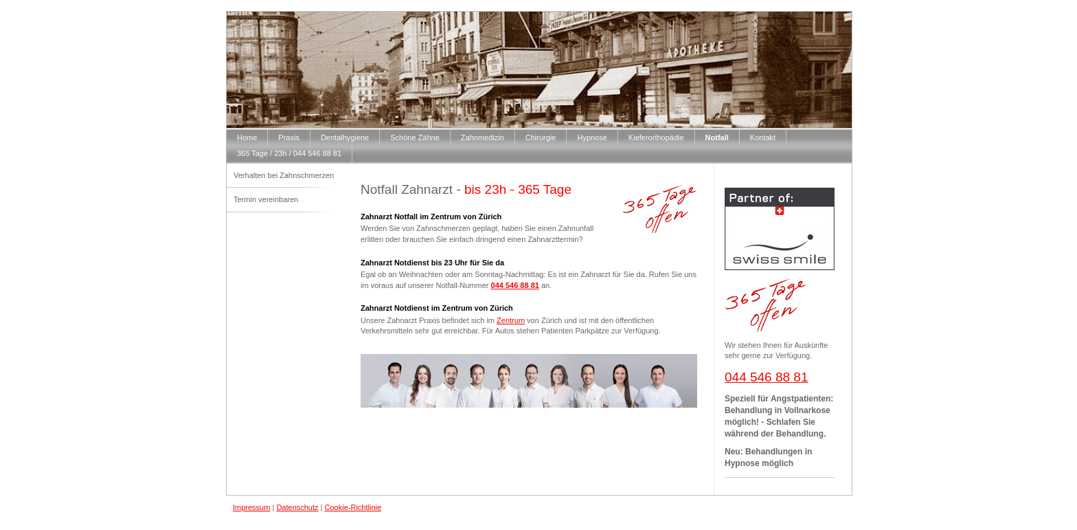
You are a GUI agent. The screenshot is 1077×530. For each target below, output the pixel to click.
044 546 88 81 (515, 285)
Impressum (251, 507)
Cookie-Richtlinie (353, 507)
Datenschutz (297, 507)
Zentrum (511, 320)
